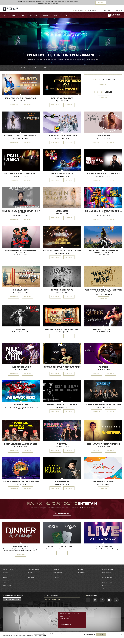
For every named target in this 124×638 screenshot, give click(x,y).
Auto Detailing (31, 577)
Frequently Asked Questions (60, 575)
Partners (5, 577)
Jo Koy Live (20, 329)
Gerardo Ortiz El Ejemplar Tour (20, 136)
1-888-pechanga (52, 599)
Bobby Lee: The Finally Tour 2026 (20, 444)
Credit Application (106, 572)
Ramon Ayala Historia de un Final (62, 329)
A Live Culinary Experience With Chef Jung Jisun (21, 212)
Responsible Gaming (107, 582)
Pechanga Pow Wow (103, 481)
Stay (13, 15)
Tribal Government (7, 585)
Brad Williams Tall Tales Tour (62, 404)
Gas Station (31, 575)
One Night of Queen (103, 329)
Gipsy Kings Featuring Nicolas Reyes (62, 367)
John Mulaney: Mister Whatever (103, 444)
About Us (5, 572)
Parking (79, 575)
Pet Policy (55, 580)
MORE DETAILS (103, 84)
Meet (56, 15)
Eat (23, 15)
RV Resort (30, 572)
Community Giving (7, 575)
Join (65, 15)
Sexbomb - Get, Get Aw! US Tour (61, 136)
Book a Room (79, 10)
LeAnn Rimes (62, 211)
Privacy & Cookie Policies (39, 635)
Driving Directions (82, 572)
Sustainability (6, 580)
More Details (14, 105)
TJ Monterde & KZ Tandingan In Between (20, 251)
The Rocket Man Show (62, 173)
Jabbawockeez (20, 404)
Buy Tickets (27, 105)
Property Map (106, 10)
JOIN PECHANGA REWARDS (62, 513)
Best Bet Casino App (92, 10)
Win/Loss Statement (107, 577)
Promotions (118, 10)
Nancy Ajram (103, 136)
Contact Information (57, 572)
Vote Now (101, 2)
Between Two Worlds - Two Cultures (62, 250)
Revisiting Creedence (62, 290)
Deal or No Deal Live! (62, 98)
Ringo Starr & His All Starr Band (103, 173)
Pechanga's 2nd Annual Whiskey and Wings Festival (103, 291)
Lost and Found (56, 577)
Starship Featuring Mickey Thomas (103, 404)
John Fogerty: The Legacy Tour (20, 98)
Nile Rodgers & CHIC (21, 367)
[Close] (121, 634)
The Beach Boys (21, 290)
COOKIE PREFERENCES (89, 634)
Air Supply (62, 444)
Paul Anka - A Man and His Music (20, 173)
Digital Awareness (106, 588)
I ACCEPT (101, 634)
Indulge (45, 15)
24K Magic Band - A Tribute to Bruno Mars (103, 212)
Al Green (103, 367)
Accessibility (105, 585)
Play (4, 15)
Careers (104, 580)
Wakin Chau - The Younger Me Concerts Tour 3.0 (103, 251)
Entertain (33, 15)
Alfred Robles (62, 481)
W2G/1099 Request (107, 575)
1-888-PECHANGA (65, 622)
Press (4, 582)
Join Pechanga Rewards (12, 599)
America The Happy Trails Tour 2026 (20, 481)
